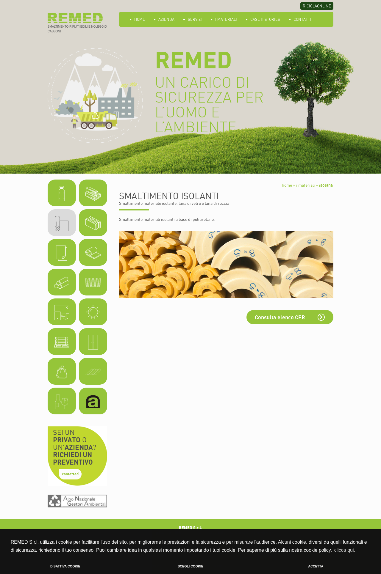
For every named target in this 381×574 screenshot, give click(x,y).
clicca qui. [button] (344, 550)
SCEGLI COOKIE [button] (190, 566)
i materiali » (307, 185)
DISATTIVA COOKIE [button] (65, 566)
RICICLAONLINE (317, 6)
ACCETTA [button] (315, 566)
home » (288, 185)
